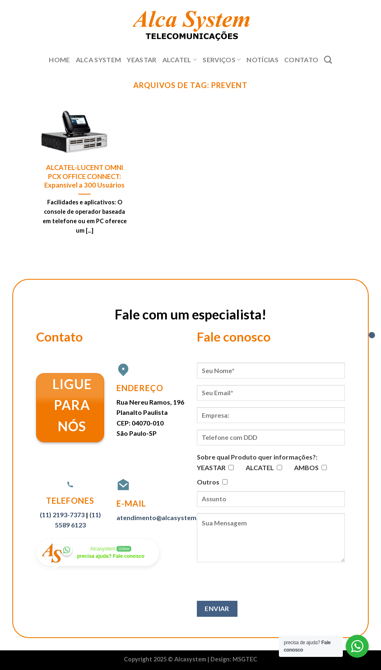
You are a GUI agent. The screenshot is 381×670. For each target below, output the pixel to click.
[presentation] (259, 585)
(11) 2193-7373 (62, 514)
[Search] (328, 59)
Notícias (262, 59)
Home (59, 59)
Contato (301, 59)
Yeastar (141, 59)
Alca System (98, 59)
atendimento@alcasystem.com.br (168, 517)
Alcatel (179, 60)
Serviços (222, 60)
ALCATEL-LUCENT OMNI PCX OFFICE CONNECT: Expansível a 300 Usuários (84, 176)
